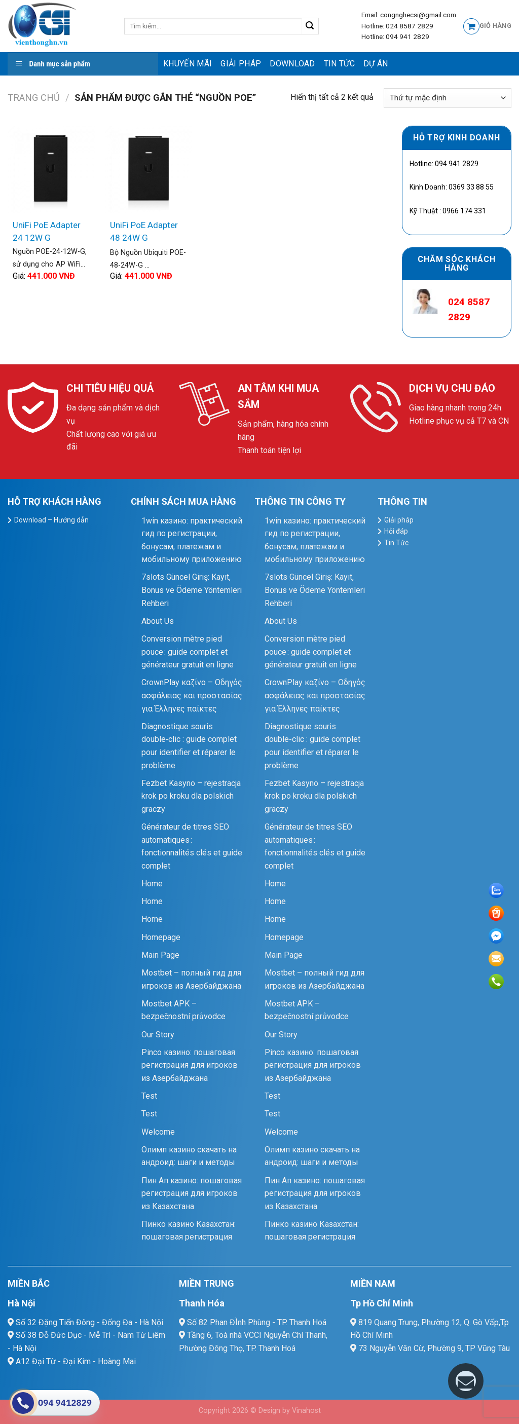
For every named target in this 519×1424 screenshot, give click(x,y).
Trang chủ (34, 97)
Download (292, 63)
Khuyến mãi (187, 63)
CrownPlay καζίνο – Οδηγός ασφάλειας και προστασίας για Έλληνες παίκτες (191, 695)
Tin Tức (339, 63)
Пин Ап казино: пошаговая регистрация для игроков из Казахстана (191, 1193)
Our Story (157, 1034)
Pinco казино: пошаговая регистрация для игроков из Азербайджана (189, 1065)
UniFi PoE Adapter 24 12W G (47, 231)
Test (149, 1096)
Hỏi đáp (396, 531)
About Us (157, 621)
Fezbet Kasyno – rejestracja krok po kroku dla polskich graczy (191, 796)
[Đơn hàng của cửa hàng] (447, 98)
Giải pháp (240, 63)
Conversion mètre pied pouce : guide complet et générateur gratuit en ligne (187, 651)
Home (152, 883)
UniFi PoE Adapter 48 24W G (144, 231)
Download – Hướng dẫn (51, 520)
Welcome (158, 1132)
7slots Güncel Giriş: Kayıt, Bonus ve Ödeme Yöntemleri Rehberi (191, 590)
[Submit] (310, 26)
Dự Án (375, 63)
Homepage (160, 937)
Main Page (160, 955)
